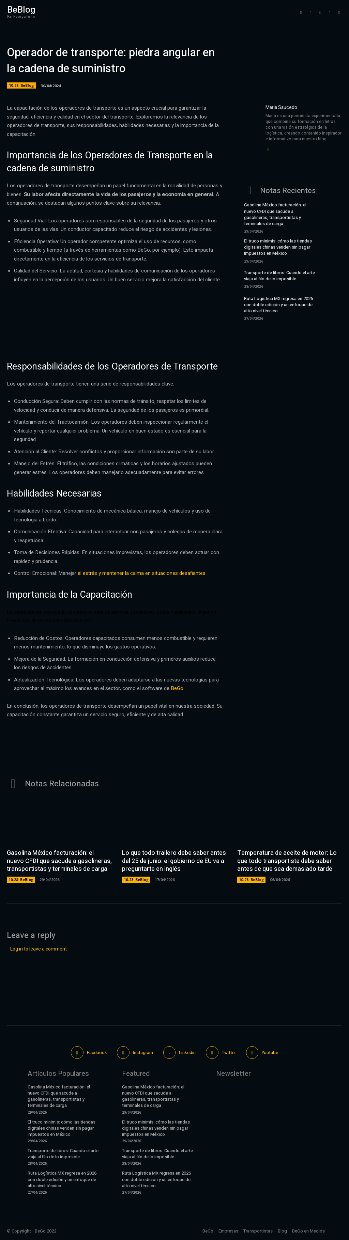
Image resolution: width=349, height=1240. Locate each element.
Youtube (270, 1052)
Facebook (97, 1052)
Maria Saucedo (281, 107)
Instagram (143, 1052)
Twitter (229, 1052)
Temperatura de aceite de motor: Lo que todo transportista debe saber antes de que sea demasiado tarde (287, 861)
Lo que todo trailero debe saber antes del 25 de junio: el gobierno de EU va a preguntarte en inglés (174, 861)
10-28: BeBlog (21, 85)
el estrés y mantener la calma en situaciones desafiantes (142, 573)
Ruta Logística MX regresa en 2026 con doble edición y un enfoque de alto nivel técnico (278, 304)
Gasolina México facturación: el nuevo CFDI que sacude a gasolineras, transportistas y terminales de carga (275, 214)
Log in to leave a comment (38, 949)
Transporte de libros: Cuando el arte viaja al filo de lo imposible (279, 275)
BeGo (177, 688)
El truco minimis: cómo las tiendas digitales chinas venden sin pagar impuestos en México (278, 247)
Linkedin (187, 1052)
